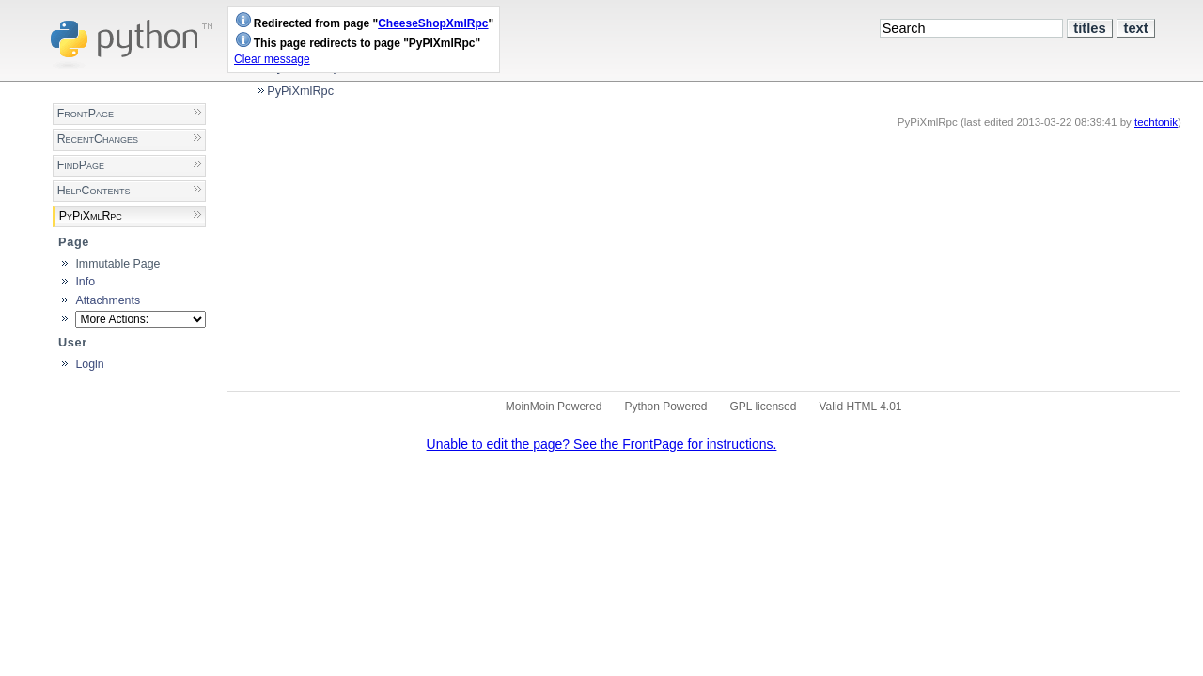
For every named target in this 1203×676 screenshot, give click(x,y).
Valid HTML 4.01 (860, 406)
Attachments (107, 300)
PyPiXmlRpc (300, 91)
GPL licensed (763, 406)
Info (85, 281)
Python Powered (665, 406)
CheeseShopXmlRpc (433, 23)
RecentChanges (97, 139)
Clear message (272, 59)
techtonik (1156, 122)
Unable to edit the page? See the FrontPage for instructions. (602, 444)
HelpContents (94, 190)
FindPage (80, 165)
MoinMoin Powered (554, 406)
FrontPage (85, 113)
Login (89, 364)
